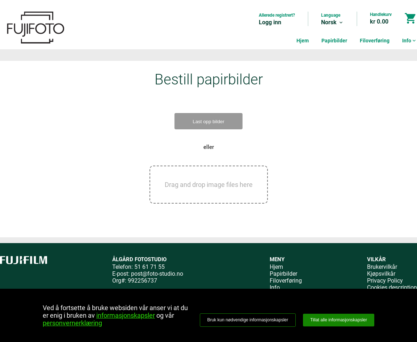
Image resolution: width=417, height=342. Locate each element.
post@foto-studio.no (157, 273)
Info (409, 40)
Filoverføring (374, 40)
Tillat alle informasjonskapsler (338, 319)
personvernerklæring (72, 323)
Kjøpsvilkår (381, 273)
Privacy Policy (385, 280)
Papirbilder (334, 40)
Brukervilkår (382, 266)
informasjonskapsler (125, 315)
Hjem (302, 40)
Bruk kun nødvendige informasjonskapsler (247, 319)
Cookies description (392, 287)
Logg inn (270, 22)
